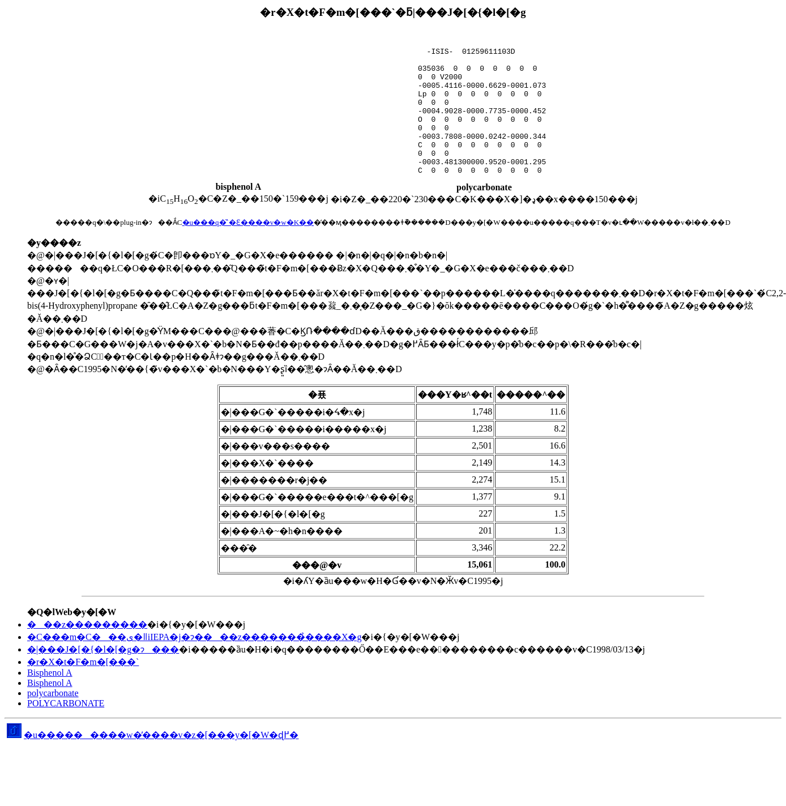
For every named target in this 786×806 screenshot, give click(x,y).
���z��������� (87, 624)
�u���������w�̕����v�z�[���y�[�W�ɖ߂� (152, 735)
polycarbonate (53, 693)
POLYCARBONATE (65, 703)
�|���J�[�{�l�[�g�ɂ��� (103, 649)
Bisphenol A (49, 672)
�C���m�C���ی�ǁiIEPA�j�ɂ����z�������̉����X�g (194, 637)
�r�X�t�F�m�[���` (83, 662)
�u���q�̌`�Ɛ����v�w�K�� (248, 222)
